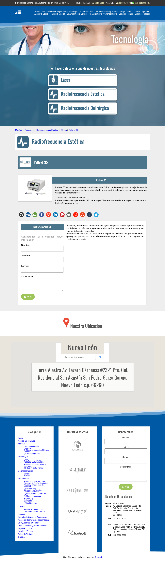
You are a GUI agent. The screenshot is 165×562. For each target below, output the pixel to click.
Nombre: (25, 244)
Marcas (21, 446)
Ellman (64, 130)
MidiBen (19, 130)
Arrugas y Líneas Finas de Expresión (34, 488)
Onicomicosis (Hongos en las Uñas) (35, 496)
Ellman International (31, 449)
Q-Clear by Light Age (32, 456)
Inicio (20, 440)
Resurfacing (28, 501)
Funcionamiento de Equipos (34, 513)
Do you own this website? (74, 359)
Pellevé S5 (73, 130)
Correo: (25, 265)
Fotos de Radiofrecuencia (33, 512)
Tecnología (29, 130)
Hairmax (27, 454)
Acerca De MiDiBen (26, 443)
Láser (26, 462)
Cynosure (27, 451)
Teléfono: (25, 255)
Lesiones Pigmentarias (32, 499)
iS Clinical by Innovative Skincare (36, 452)
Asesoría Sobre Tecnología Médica (33, 522)
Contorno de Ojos (30, 506)
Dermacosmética (25, 473)
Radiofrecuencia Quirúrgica (34, 465)
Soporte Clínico (25, 530)
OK (100, 359)
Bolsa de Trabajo (25, 536)
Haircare (27, 478)
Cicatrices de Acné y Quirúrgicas (36, 485)
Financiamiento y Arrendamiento (32, 528)
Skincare (27, 476)
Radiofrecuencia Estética (47, 130)
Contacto (22, 516)
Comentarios (27, 276)
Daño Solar (28, 502)
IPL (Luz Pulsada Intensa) (33, 470)
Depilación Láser (30, 490)
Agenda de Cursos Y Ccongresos (32, 519)
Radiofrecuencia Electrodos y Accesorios (35, 467)
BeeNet (98, 561)
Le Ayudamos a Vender (28, 525)
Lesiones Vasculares (31, 494)
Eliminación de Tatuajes (33, 492)
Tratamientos (24, 481)
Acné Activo (28, 504)
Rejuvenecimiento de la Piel (34, 484)
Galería (21, 509)
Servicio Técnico (25, 533)
